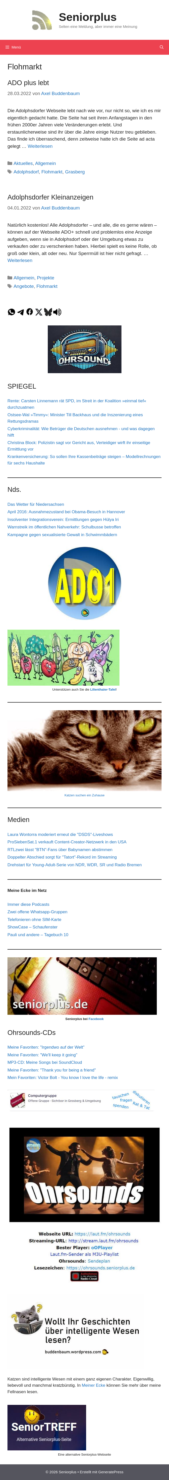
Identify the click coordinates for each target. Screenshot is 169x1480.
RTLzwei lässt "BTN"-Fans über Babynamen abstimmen (60, 849)
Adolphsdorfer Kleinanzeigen (50, 197)
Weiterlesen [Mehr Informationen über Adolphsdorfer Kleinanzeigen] (19, 260)
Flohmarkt (51, 171)
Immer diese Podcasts (28, 904)
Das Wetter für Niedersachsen (35, 504)
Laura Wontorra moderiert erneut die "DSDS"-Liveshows (60, 834)
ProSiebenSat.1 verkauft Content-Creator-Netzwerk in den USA (66, 842)
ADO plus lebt (28, 83)
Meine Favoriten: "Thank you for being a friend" (51, 1070)
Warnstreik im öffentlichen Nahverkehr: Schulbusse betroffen (64, 527)
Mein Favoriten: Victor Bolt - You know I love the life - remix (62, 1077)
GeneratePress (110, 1472)
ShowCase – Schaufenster (32, 927)
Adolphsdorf (26, 171)
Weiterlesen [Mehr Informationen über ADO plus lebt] (40, 146)
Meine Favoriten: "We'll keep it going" (42, 1055)
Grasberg (75, 171)
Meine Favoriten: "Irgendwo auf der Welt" (45, 1047)
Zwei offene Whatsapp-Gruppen (37, 912)
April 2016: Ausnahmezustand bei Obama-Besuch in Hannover (66, 512)
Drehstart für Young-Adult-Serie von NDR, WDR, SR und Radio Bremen (74, 865)
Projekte (45, 277)
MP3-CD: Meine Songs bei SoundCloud (44, 1062)
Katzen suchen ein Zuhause (84, 795)
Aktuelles (23, 163)
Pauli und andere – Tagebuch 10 (37, 934)
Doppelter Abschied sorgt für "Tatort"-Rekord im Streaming (62, 857)
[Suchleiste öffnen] (161, 47)
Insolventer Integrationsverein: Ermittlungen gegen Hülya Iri (63, 519)
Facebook (96, 1019)
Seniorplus (88, 17)
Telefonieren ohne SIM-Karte (34, 919)
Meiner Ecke (93, 1385)
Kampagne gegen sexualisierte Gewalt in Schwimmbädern (62, 534)
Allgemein (45, 163)
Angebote (23, 286)
